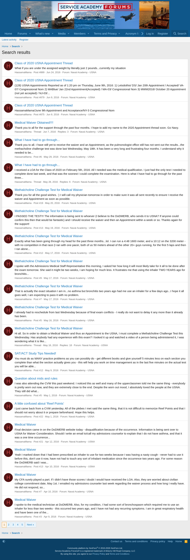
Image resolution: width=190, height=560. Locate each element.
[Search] (179, 33)
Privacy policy (157, 541)
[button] (30, 33)
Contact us (116, 541)
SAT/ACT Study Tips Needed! (35, 353)
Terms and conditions (136, 541)
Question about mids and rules (36, 378)
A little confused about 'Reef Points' (39, 403)
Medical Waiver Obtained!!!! (34, 122)
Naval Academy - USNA (83, 72)
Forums (22, 33)
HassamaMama (23, 72)
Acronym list (133, 33)
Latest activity (9, 39)
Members (80, 33)
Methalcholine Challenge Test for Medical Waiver (49, 190)
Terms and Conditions (119, 554)
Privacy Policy (98, 554)
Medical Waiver (25, 424)
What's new (42, 33)
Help (170, 541)
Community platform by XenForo (95, 548)
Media (62, 33)
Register (23, 39)
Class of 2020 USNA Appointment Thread (44, 63)
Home (8, 33)
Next (29, 524)
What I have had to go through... (37, 140)
